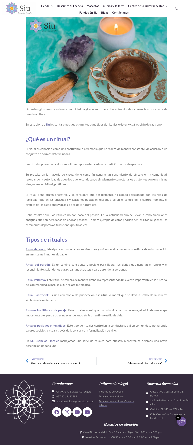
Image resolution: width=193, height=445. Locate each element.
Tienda (47, 6)
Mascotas (93, 6)
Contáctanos (120, 12)
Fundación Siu (88, 12)
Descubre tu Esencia (70, 6)
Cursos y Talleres (113, 6)
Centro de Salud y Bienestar (147, 6)
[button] (47, 6)
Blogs (104, 12)
